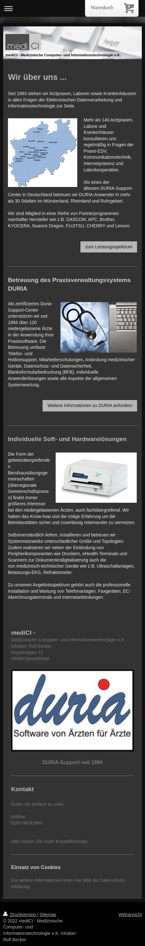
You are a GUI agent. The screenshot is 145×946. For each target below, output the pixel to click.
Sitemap (48, 914)
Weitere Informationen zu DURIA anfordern (89, 405)
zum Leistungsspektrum (108, 246)
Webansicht (130, 914)
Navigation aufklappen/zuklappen (72, 8)
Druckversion (20, 914)
